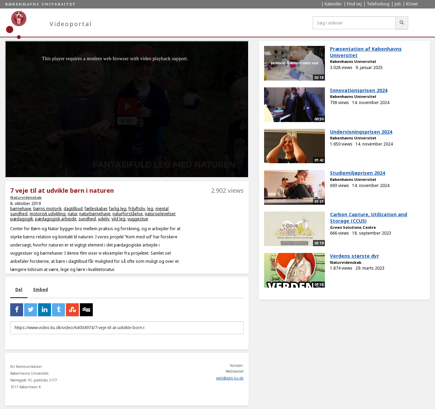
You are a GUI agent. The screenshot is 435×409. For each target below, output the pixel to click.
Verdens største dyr (354, 256)
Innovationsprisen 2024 (358, 90)
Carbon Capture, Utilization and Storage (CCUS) (368, 217)
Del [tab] (18, 289)
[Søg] (401, 22)
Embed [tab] (40, 289)
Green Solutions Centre (353, 227)
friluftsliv (136, 208)
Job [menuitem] (398, 4)
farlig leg (117, 208)
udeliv (103, 219)
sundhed (87, 219)
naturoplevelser (160, 214)
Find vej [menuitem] (354, 4)
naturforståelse (127, 214)
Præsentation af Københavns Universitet (366, 52)
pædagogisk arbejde (55, 219)
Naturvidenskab (25, 197)
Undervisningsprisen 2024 (361, 132)
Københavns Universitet (353, 61)
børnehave (20, 208)
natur (72, 214)
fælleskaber (96, 208)
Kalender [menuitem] (333, 4)
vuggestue (137, 219)
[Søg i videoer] (354, 22)
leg (150, 208)
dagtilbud (73, 208)
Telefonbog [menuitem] (378, 4)
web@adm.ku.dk (230, 378)
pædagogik (21, 219)
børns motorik (47, 208)
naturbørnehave (94, 214)
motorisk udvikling (48, 214)
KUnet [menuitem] (412, 4)
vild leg (118, 219)
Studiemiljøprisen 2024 (357, 173)
